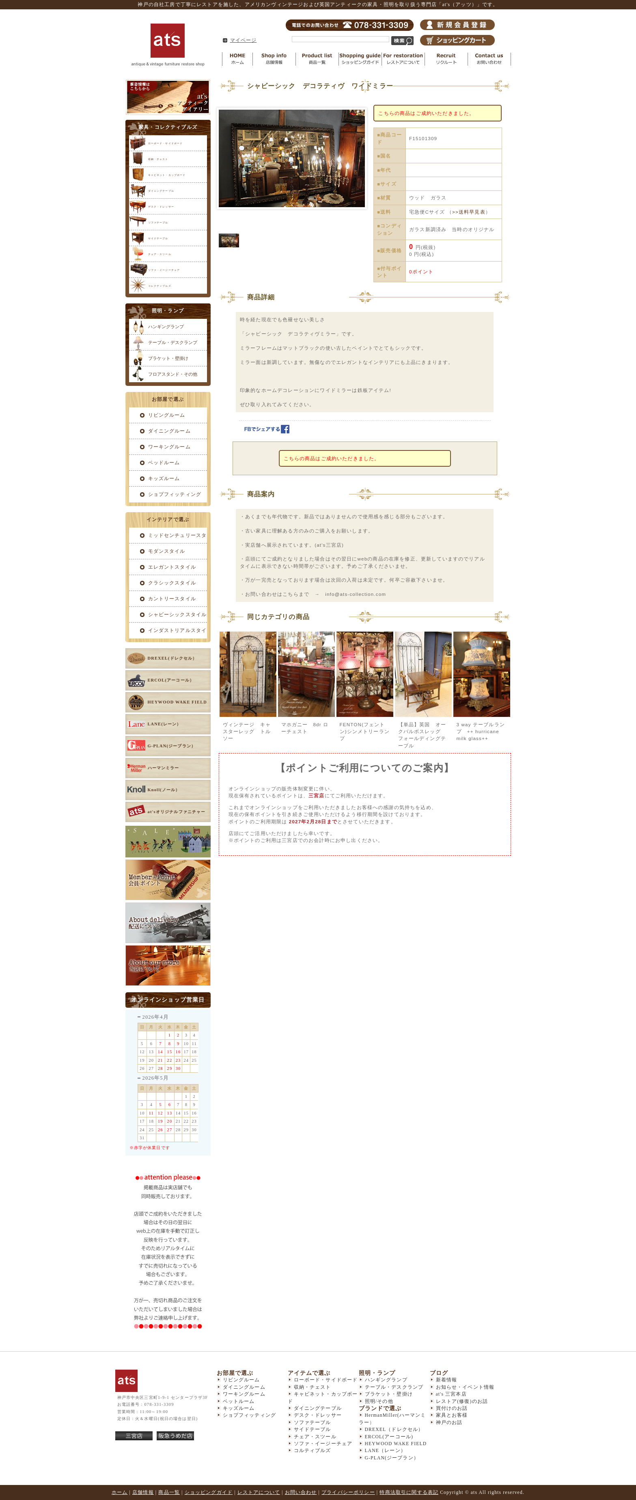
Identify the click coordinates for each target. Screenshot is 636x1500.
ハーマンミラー (163, 768)
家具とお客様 (452, 1415)
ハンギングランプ (166, 326)
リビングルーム (166, 415)
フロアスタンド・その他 (172, 374)
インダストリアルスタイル (168, 633)
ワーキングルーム (169, 447)
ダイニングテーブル (161, 190)
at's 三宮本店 (451, 1394)
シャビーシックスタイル (177, 614)
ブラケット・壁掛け (168, 358)
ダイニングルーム (169, 431)
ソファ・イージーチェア (164, 269)
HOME (237, 59)
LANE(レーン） (164, 724)
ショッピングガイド (360, 59)
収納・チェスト (158, 159)
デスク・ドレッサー (161, 206)
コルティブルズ (312, 1450)
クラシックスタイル (172, 583)
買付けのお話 (452, 1408)
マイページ (243, 40)
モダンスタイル (166, 551)
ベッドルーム (164, 462)
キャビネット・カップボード (167, 174)
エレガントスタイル (172, 567)
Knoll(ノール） (164, 790)
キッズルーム (164, 478)
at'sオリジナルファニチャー (177, 812)
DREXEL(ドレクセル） (172, 658)
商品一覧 (317, 59)
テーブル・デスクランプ (172, 342)
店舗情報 (274, 59)
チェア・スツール (159, 254)
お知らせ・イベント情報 (465, 1387)
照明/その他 (379, 1401)
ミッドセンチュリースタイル (168, 538)
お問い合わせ (489, 59)
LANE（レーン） (385, 1450)
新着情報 (446, 1380)
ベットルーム (239, 1401)
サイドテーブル (158, 238)
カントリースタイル (172, 599)
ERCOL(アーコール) (389, 1436)
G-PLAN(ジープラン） (172, 746)
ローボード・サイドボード (165, 143)
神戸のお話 (449, 1422)
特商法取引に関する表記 (408, 1492)
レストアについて (403, 59)
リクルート (446, 59)
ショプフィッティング (175, 494)
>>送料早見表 (468, 211)
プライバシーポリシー (348, 1492)
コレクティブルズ (159, 285)
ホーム (119, 1492)
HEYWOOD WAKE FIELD (177, 702)
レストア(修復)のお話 (462, 1401)
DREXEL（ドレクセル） (394, 1429)
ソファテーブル (158, 222)
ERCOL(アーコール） (171, 680)
